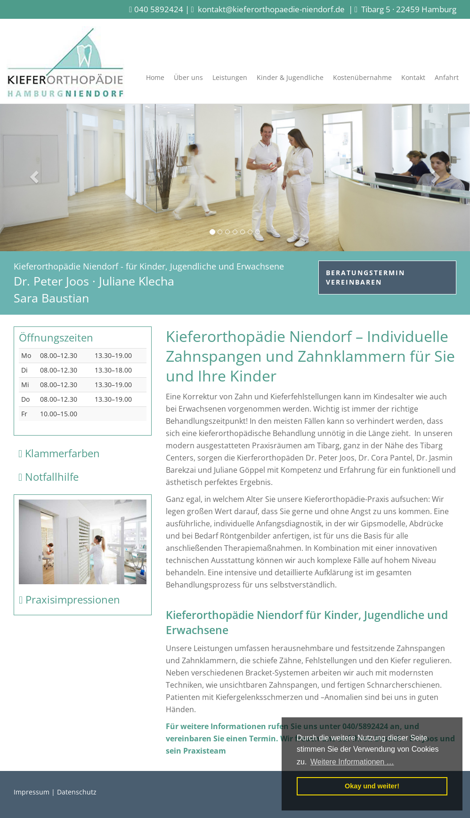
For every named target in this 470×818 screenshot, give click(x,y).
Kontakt (413, 77)
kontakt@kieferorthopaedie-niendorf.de (271, 9)
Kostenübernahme (362, 77)
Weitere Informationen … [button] (352, 762)
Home (155, 77)
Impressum (31, 791)
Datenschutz (77, 791)
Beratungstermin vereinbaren (365, 277)
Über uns (188, 77)
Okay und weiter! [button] (372, 786)
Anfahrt (447, 77)
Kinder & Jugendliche (290, 77)
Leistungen (229, 77)
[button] (35, 176)
